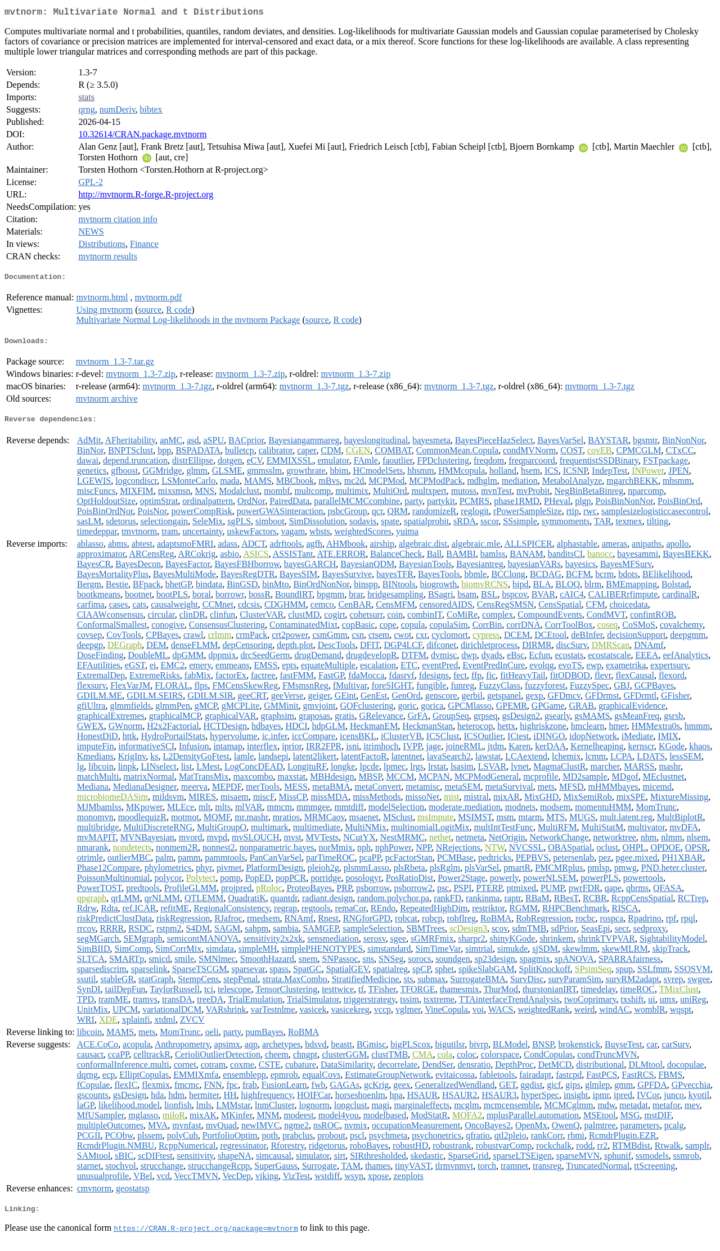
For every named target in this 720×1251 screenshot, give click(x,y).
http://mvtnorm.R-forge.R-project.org (145, 196)
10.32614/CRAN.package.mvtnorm (142, 136)
